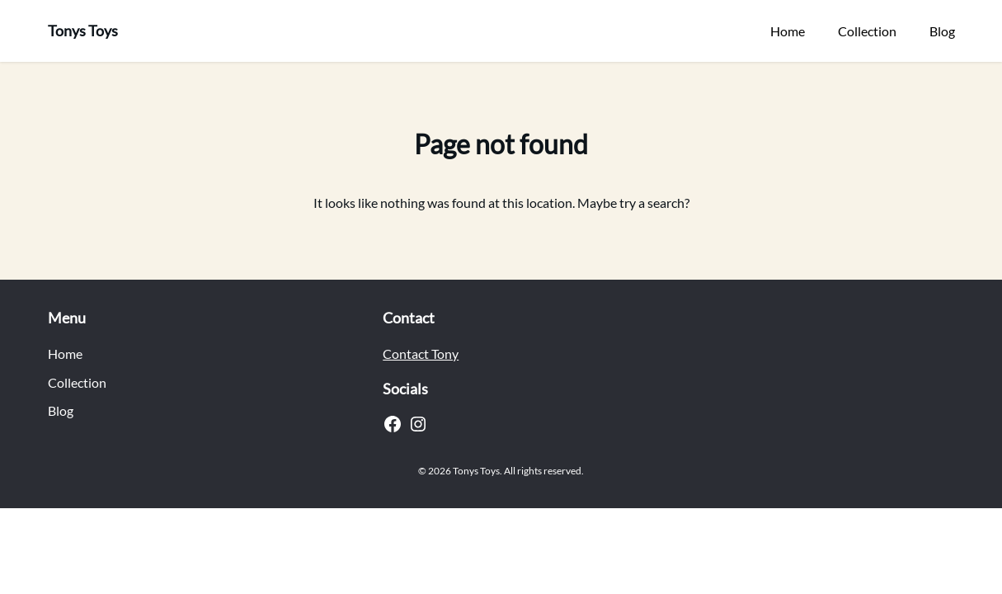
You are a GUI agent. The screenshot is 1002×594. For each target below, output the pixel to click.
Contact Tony (421, 353)
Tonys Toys (83, 30)
